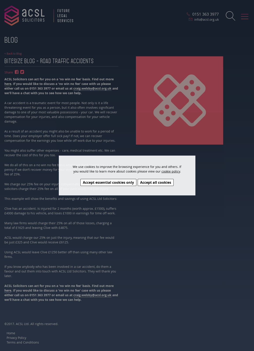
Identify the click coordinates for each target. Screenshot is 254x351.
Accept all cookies (155, 182)
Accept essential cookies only (108, 182)
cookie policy (170, 171)
